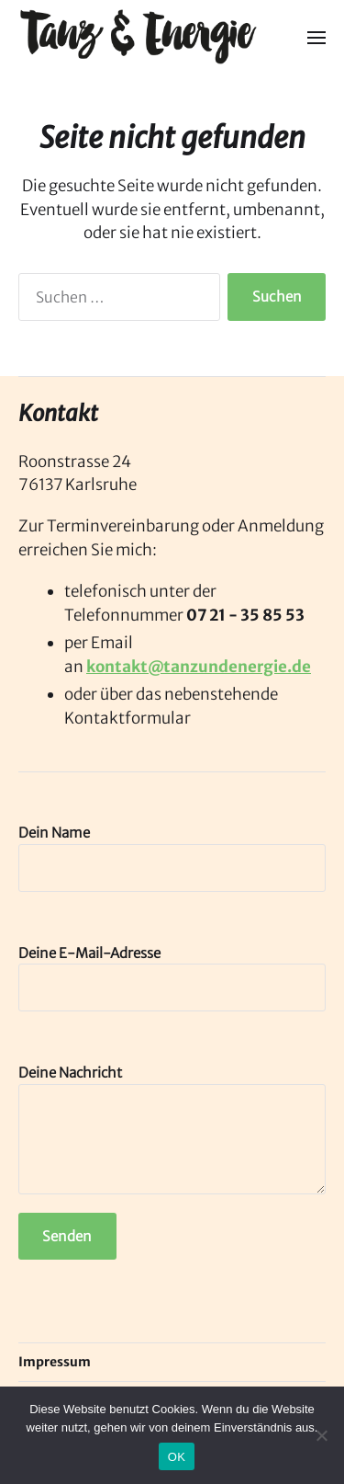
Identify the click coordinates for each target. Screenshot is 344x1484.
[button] (317, 37)
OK (176, 1457)
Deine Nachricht (172, 1129)
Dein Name (172, 858)
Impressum (54, 1361)
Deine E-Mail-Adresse (172, 978)
